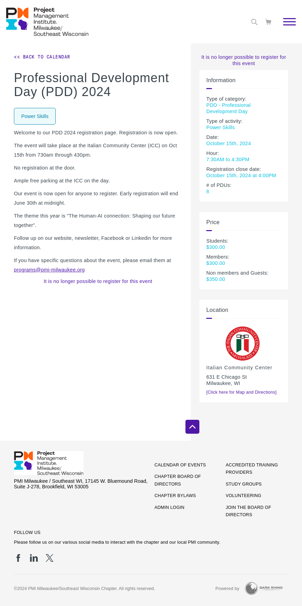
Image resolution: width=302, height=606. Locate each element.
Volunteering (243, 495)
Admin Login (169, 507)
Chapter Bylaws (175, 495)
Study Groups (244, 484)
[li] (34, 558)
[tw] (49, 558)
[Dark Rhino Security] (263, 588)
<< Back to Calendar (42, 57)
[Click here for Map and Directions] (241, 392)
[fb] (18, 558)
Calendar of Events (180, 465)
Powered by (227, 588)
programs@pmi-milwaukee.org (49, 270)
